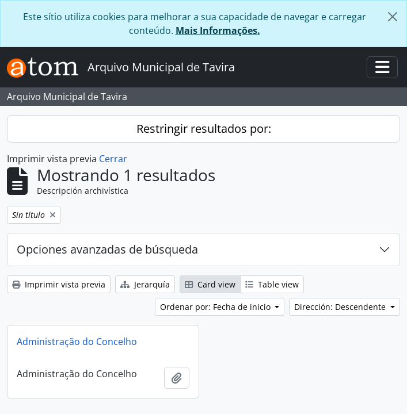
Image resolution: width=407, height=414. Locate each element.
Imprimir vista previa (58, 284)
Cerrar (113, 158)
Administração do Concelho (77, 341)
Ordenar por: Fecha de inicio (216, 306)
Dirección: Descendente (341, 306)
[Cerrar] (392, 17)
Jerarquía (145, 284)
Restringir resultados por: (203, 128)
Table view (272, 284)
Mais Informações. (218, 30)
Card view (210, 284)
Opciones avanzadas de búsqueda (107, 249)
